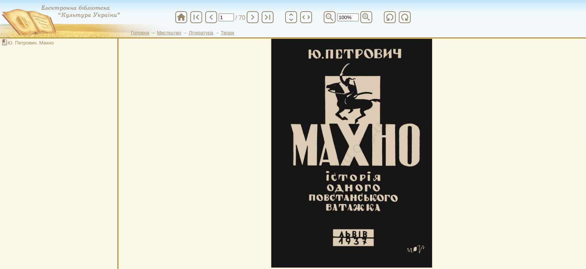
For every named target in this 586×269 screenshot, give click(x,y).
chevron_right (252, 17)
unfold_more (291, 17)
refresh (390, 17)
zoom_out (329, 17)
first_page (196, 17)
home (181, 17)
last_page (267, 17)
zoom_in (366, 17)
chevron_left (211, 17)
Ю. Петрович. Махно (30, 43)
